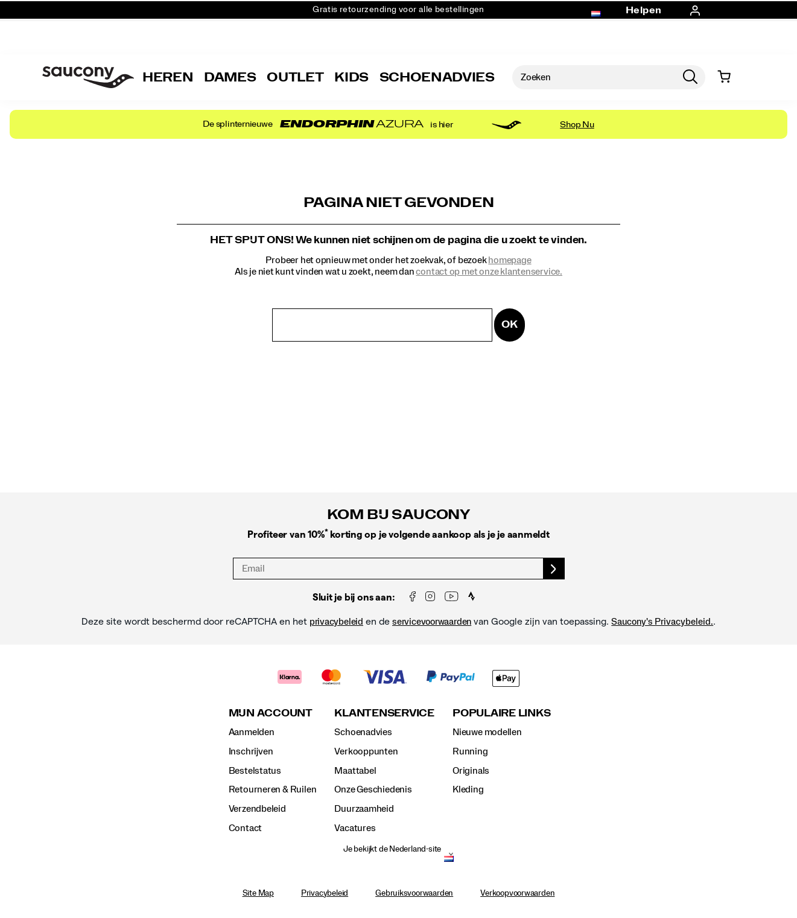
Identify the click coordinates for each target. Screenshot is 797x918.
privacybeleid (336, 621)
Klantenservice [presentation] (384, 713)
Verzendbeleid (257, 809)
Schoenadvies (363, 732)
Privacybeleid (324, 893)
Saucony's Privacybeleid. (662, 621)
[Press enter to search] (690, 77)
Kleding (468, 789)
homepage (509, 260)
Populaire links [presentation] (501, 713)
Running (470, 751)
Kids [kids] (351, 77)
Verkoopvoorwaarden (517, 893)
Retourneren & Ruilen (273, 789)
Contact (245, 828)
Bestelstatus (255, 771)
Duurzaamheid (363, 809)
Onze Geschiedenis (372, 789)
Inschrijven (251, 751)
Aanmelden (252, 732)
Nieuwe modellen (487, 732)
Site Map (258, 893)
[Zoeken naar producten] (593, 77)
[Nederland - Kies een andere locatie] (449, 860)
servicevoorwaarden (431, 621)
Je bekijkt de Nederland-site (392, 849)
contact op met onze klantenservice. (489, 271)
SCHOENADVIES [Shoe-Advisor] (437, 77)
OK (509, 324)
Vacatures (354, 828)
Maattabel (355, 771)
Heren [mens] (167, 77)
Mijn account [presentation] (271, 713)
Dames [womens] (230, 77)
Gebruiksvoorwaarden (414, 893)
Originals (470, 771)
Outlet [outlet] (295, 77)
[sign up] (554, 568)
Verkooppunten (366, 751)
